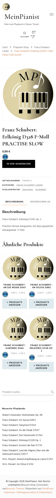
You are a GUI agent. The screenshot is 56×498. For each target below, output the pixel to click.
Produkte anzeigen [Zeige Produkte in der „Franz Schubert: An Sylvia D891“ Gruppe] (42, 303)
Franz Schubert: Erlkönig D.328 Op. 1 (21, 440)
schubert (40, 189)
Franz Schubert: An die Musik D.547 (21, 430)
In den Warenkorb (19, 163)
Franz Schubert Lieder (30, 185)
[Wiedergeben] (5, 157)
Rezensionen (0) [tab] (40, 201)
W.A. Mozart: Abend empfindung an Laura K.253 (27, 459)
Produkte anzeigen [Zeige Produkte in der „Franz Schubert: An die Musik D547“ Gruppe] (15, 303)
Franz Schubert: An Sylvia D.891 (19, 420)
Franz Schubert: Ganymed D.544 (19, 425)
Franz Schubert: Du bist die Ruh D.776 (22, 445)
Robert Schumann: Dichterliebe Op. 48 (22, 415)
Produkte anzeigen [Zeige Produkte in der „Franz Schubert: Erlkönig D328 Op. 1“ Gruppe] (42, 367)
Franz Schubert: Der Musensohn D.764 (22, 435)
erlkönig (27, 189)
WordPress (47, 488)
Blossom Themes (15, 488)
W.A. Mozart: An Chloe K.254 (17, 464)
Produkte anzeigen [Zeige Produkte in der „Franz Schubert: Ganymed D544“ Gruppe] (15, 364)
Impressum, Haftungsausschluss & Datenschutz (28, 492)
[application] (5, 157)
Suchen (51, 392)
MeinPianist (22, 16)
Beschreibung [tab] (15, 201)
